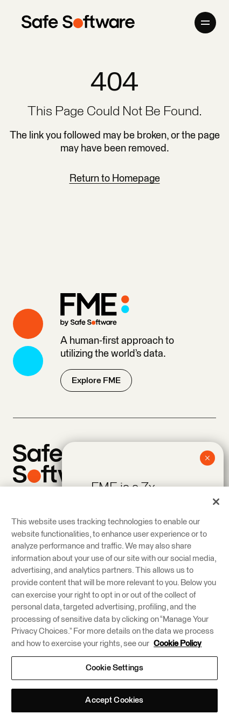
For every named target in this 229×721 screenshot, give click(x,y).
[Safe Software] (78, 23)
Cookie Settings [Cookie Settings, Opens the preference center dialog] (114, 668)
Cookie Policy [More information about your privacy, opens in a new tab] (178, 644)
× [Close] (207, 458)
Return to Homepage (115, 179)
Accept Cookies (114, 700)
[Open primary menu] (205, 22)
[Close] (216, 502)
